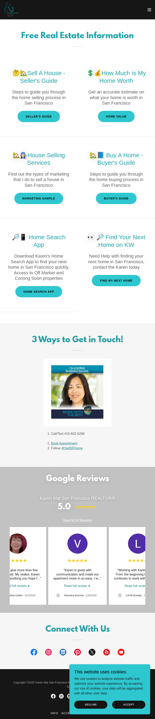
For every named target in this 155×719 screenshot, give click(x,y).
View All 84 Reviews (77, 520)
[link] (11, 10)
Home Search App (38, 291)
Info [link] (54, 713)
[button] (149, 10)
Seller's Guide (39, 116)
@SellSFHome (72, 448)
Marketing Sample (38, 198)
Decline (91, 704)
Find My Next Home (116, 280)
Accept (128, 704)
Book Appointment (64, 443)
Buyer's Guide (116, 198)
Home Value (116, 116)
